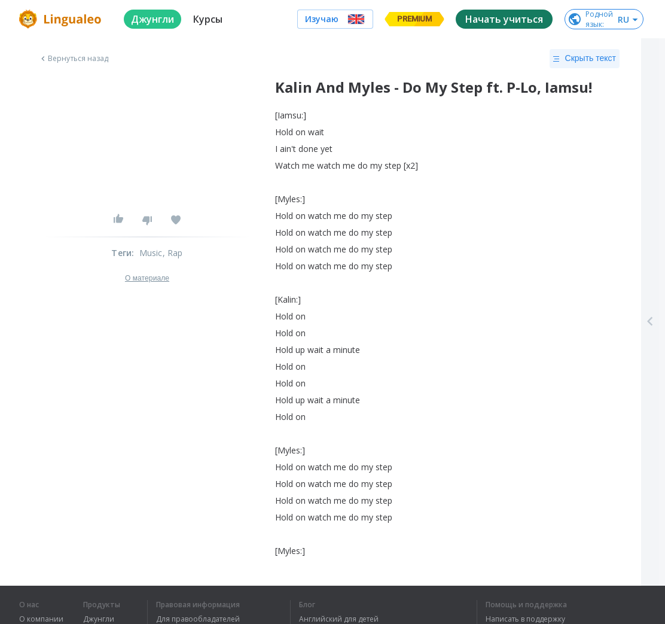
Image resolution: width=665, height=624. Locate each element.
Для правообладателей (198, 619)
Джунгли (98, 619)
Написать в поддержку (525, 619)
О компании (41, 619)
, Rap (173, 252)
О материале (147, 278)
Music (151, 252)
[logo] (62, 19)
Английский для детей (339, 619)
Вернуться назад (73, 58)
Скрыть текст (584, 58)
